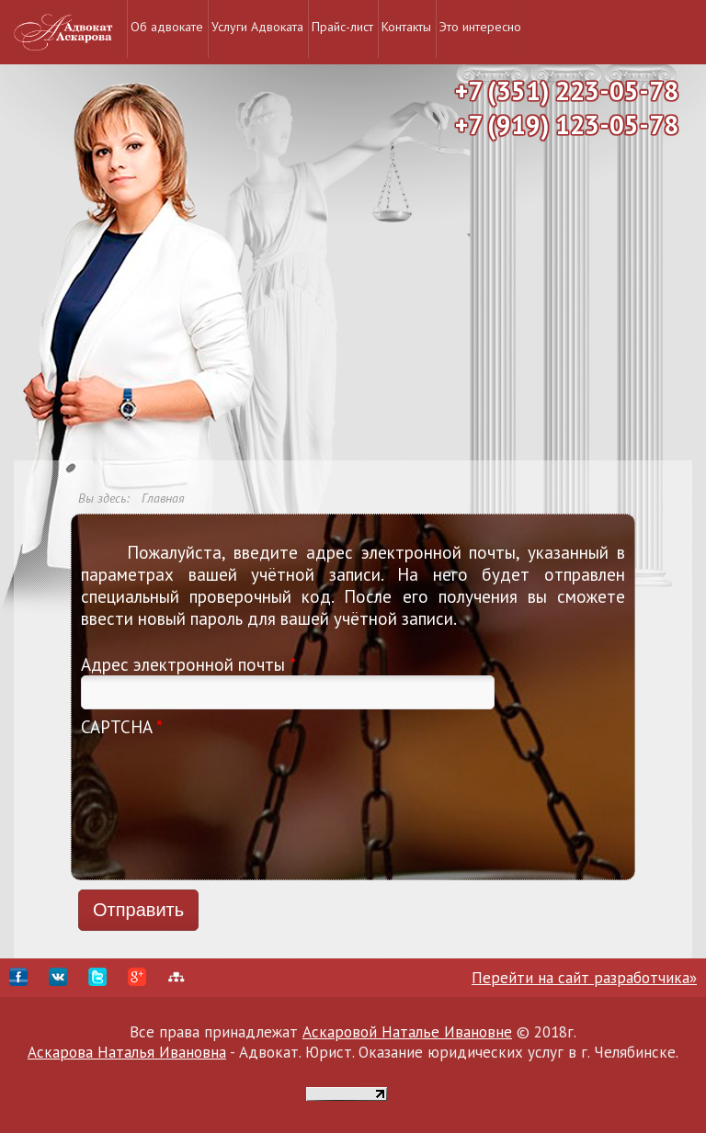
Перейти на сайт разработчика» (584, 978)
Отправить (138, 910)
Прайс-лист (342, 26)
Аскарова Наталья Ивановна (127, 1052)
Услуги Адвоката (257, 26)
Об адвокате (167, 26)
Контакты (406, 26)
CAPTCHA (122, 727)
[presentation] (156, 804)
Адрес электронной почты (188, 664)
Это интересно (480, 26)
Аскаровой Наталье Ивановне (407, 1032)
